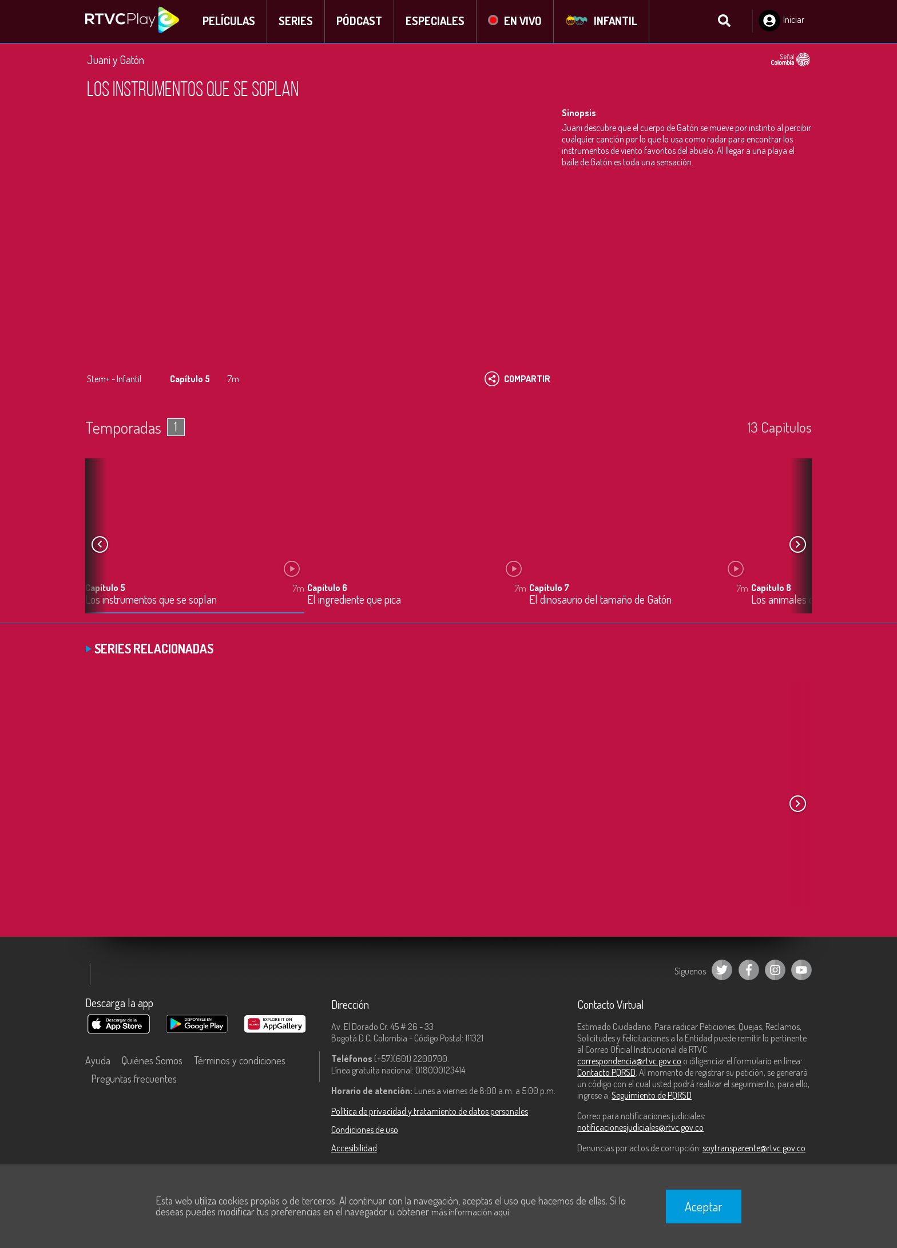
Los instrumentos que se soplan (151, 600)
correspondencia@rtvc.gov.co (629, 1061)
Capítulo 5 (105, 588)
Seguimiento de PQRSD (652, 1096)
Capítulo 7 (549, 588)
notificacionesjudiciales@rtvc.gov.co (640, 1128)
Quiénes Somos (152, 1061)
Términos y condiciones (239, 1061)
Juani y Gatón (115, 60)
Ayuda (97, 1061)
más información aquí (470, 1212)
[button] (797, 545)
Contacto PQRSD (606, 1073)
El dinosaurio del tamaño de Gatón (600, 600)
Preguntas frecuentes (134, 1079)
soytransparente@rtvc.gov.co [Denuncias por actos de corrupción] (753, 1148)
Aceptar (704, 1206)
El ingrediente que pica (354, 600)
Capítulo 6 (327, 588)
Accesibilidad (354, 1148)
